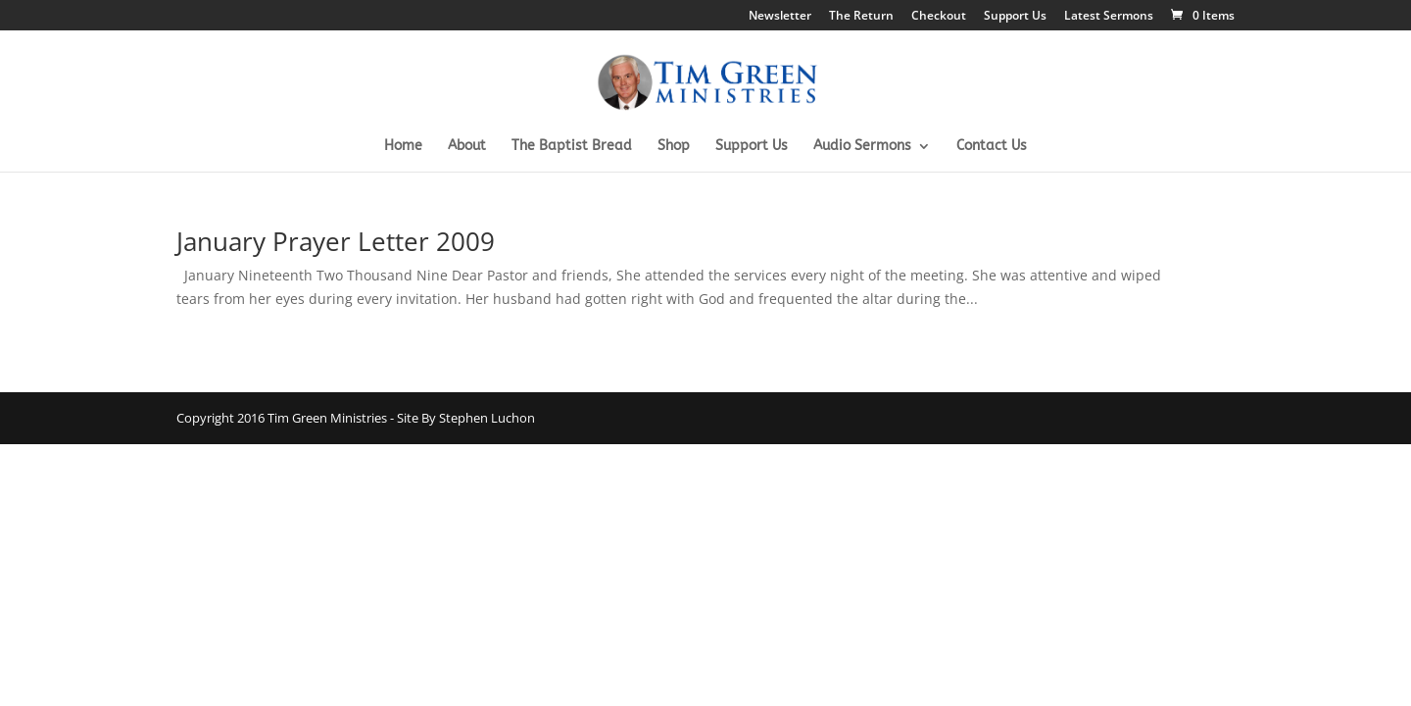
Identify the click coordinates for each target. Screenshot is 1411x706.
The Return (861, 17)
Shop (673, 146)
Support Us (1015, 17)
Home (403, 146)
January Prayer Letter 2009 (335, 241)
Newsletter (780, 17)
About (467, 146)
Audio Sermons (862, 146)
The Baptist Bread (571, 146)
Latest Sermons (1108, 17)
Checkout (938, 17)
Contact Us (991, 146)
